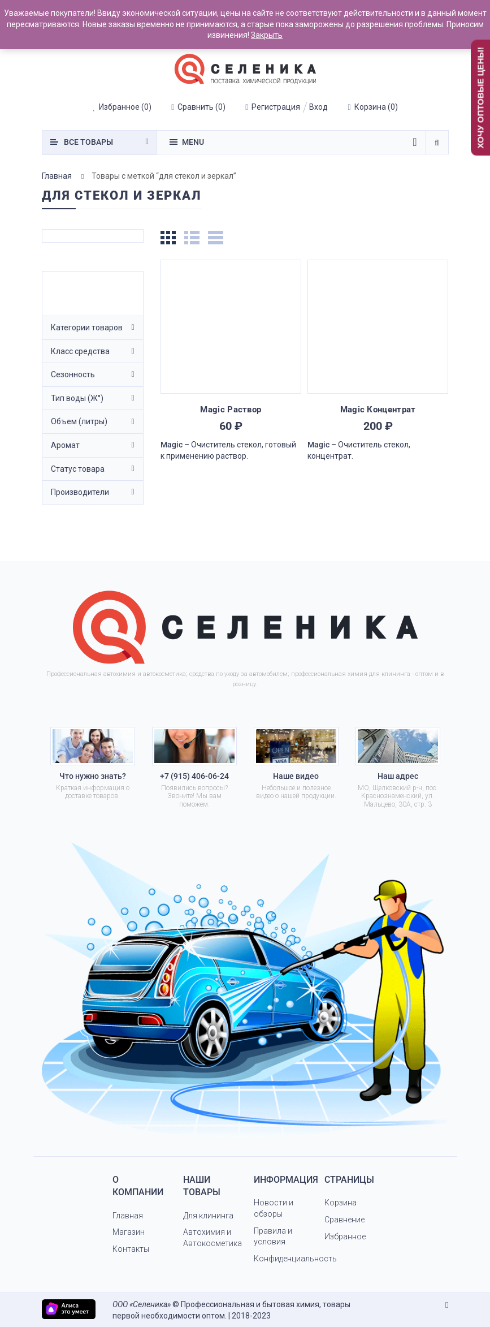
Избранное (345, 1236)
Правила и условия (273, 1236)
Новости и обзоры (273, 1208)
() (121, 106)
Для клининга (208, 1215)
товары (88, 142)
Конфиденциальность (295, 1258)
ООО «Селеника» (141, 1304)
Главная (57, 175)
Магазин (128, 1231)
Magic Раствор (230, 409)
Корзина (340, 1202)
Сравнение (344, 1219)
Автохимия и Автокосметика (212, 1237)
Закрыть (267, 35)
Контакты (130, 1248)
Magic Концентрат (378, 409)
